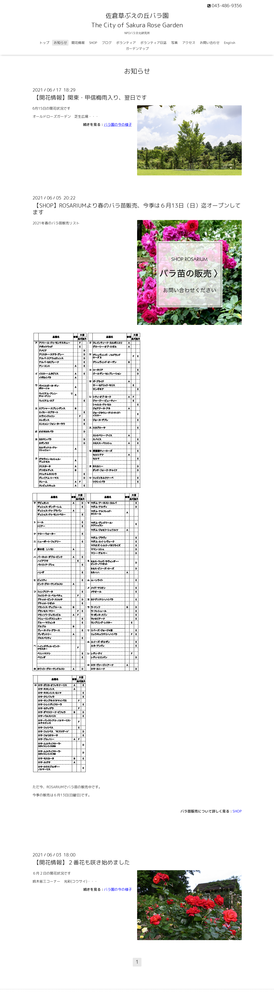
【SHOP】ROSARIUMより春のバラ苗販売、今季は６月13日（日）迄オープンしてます (136, 208)
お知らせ (60, 42)
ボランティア (126, 42)
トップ (44, 42)
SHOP (93, 42)
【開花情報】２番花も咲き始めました (82, 862)
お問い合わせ (210, 42)
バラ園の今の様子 (118, 124)
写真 (174, 42)
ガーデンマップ (137, 48)
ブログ (107, 42)
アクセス (188, 42)
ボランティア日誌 (153, 42)
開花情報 (78, 42)
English (229, 42)
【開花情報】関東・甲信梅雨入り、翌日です (90, 97)
